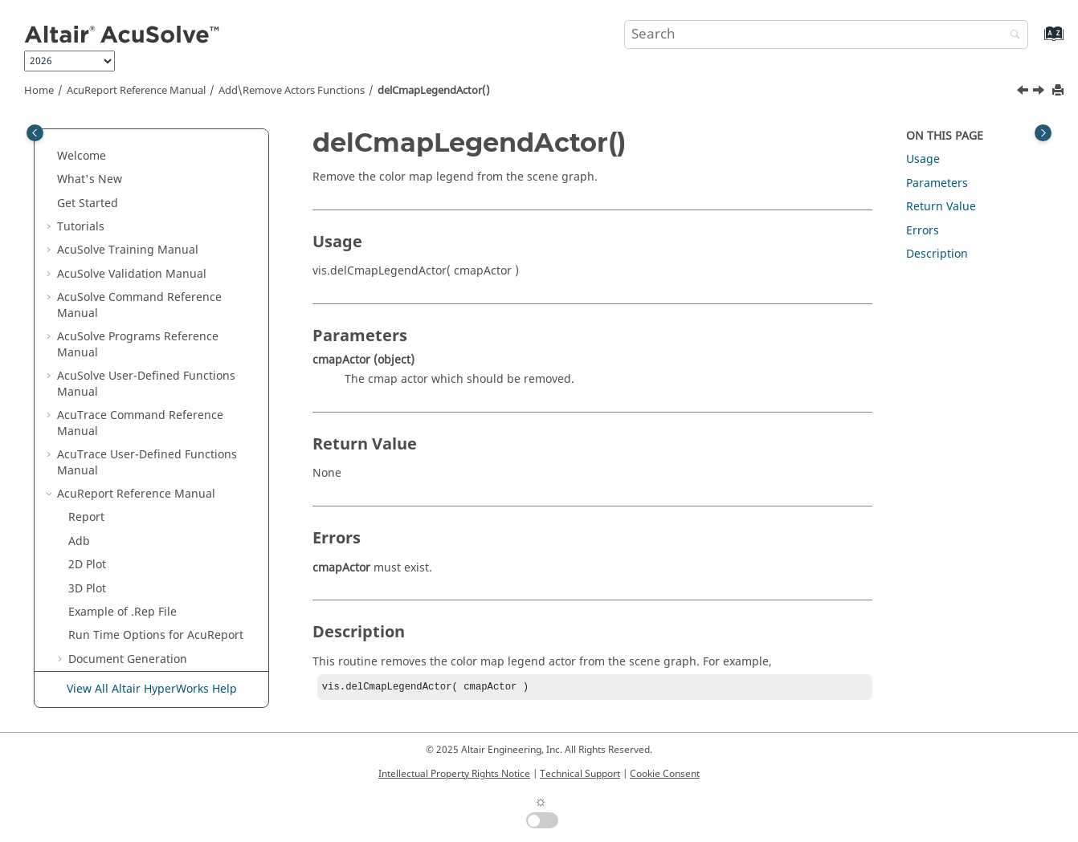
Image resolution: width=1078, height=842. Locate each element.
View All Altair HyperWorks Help (152, 689)
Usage (923, 159)
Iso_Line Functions (117, 146)
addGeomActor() (124, 476)
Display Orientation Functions (148, 240)
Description (937, 254)
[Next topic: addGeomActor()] (1040, 92)
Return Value (941, 206)
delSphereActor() (125, 405)
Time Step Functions (123, 217)
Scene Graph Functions (130, 547)
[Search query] (826, 34)
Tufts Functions (109, 169)
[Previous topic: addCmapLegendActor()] (1024, 92)
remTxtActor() (116, 311)
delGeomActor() (122, 500)
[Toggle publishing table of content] (35, 132)
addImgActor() (119, 335)
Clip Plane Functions (123, 193)
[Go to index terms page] (1037, 41)
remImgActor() (119, 358)
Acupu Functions (113, 618)
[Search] (1011, 35)
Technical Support (580, 774)
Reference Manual (136, 90)
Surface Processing (134, 641)
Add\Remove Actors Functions (291, 90)
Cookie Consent (665, 774)
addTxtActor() (116, 287)
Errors (922, 230)
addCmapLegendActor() (144, 429)
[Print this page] (1059, 91)
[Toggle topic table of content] (1043, 132)
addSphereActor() (127, 382)
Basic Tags (113, 594)
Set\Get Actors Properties (136, 523)
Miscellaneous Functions (134, 571)
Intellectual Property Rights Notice (454, 774)
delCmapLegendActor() (434, 90)
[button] (61, 147)
